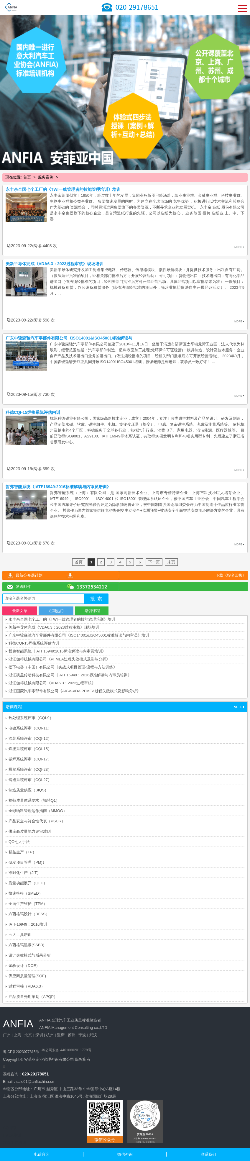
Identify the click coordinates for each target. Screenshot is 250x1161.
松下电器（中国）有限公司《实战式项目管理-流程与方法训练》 (63, 667)
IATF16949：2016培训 (28, 924)
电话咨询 (41, 1154)
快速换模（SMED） (26, 893)
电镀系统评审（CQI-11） (30, 728)
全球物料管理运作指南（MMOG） (38, 811)
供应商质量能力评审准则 (30, 831)
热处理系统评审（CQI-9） (31, 718)
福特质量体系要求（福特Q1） (34, 800)
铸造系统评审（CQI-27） (30, 780)
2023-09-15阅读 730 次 (33, 394)
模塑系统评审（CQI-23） (30, 769)
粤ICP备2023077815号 (21, 1052)
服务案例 (45, 177)
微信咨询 (125, 1154)
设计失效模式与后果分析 (30, 955)
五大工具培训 (20, 934)
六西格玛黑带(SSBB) (26, 945)
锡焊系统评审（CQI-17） (30, 759)
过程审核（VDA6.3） (27, 986)
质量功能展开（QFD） (28, 883)
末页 (171, 562)
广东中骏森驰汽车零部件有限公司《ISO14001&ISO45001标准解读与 (69, 338)
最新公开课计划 (29, 575)
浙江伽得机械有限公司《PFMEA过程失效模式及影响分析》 (59, 659)
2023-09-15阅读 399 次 (33, 468)
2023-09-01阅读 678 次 (33, 543)
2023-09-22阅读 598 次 (33, 320)
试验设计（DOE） (24, 965)
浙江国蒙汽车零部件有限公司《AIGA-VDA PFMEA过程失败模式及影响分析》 (75, 691)
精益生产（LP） (22, 852)
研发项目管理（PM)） (27, 862)
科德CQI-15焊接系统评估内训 (33, 412)
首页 (27, 177)
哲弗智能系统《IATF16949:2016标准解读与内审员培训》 (57, 651)
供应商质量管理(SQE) (27, 976)
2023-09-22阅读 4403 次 (34, 245)
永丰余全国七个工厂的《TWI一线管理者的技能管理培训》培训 (63, 189)
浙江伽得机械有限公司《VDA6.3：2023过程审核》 (52, 683)
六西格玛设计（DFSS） (29, 914)
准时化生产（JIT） (25, 872)
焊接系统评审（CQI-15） (30, 749)
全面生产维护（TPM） (28, 903)
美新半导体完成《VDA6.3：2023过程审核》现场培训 (54, 263)
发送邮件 (23, 586)
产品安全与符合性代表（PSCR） (37, 821)
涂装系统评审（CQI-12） (30, 738)
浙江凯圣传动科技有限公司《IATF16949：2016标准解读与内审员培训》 (70, 675)
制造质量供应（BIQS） (28, 790)
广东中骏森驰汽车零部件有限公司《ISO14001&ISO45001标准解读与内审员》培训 (79, 635)
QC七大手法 (19, 841)
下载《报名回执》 (231, 575)
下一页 (154, 562)
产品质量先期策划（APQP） (33, 996)
